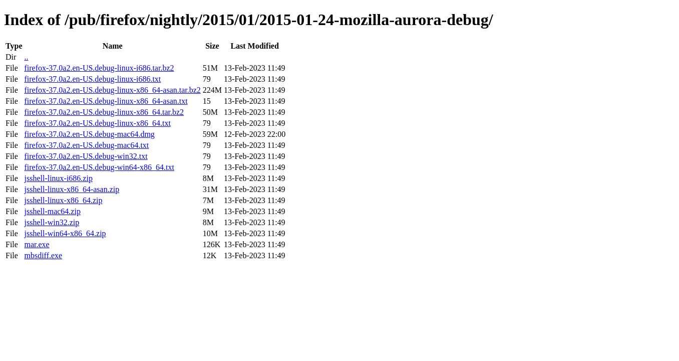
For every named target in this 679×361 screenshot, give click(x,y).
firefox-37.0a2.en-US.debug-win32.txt (85, 156)
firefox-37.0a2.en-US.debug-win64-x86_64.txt (99, 167)
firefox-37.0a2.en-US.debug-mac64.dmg (89, 134)
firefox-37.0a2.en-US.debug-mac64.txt (86, 145)
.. (26, 57)
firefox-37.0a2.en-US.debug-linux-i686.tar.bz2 (99, 68)
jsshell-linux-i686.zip (58, 178)
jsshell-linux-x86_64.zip (63, 200)
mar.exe (36, 244)
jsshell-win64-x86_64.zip (65, 233)
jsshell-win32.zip (51, 222)
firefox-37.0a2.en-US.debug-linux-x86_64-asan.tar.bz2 (112, 90)
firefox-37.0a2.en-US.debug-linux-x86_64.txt (97, 123)
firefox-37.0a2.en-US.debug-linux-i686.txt (92, 79)
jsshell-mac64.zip (52, 211)
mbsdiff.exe (43, 255)
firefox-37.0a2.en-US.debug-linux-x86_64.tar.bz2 (104, 112)
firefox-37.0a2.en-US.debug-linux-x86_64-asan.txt (105, 101)
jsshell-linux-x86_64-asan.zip (71, 189)
